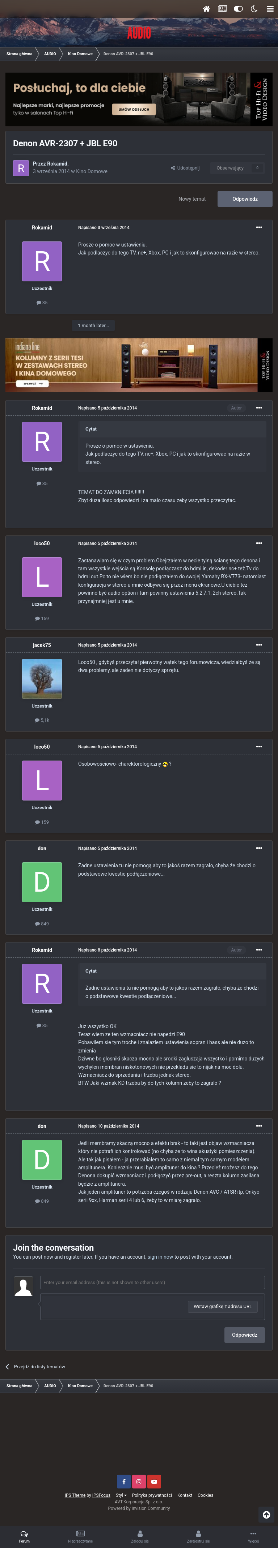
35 (42, 302)
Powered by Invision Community (139, 1508)
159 (42, 618)
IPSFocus (101, 1495)
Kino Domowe (92, 171)
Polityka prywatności (152, 1495)
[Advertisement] (139, 1436)
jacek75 (42, 645)
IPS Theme (75, 1495)
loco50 (42, 543)
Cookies (205, 1495)
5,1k (42, 720)
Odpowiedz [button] (244, 1335)
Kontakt (184, 1495)
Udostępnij (185, 168)
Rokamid (57, 164)
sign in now (160, 1257)
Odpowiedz (245, 199)
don (42, 848)
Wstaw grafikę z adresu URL (223, 1306)
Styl (121, 1495)
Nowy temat (192, 199)
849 (42, 923)
